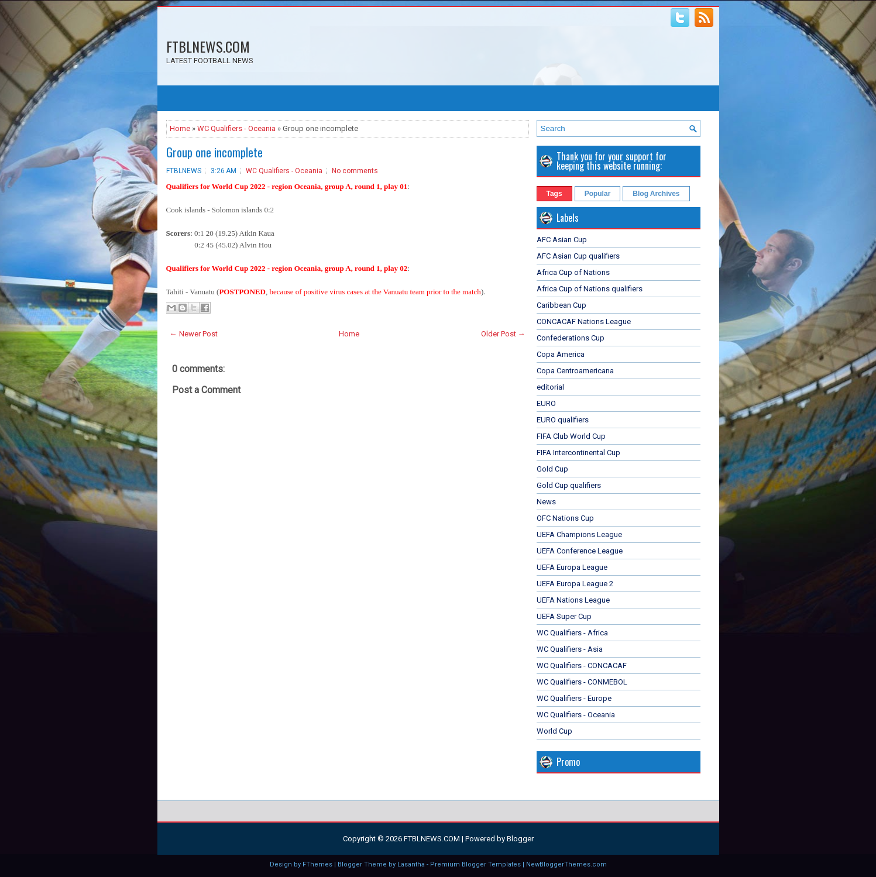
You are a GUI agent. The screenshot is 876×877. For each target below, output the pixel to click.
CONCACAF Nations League (584, 321)
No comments (355, 171)
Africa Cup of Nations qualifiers (590, 288)
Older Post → (503, 333)
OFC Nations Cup (565, 518)
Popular (598, 194)
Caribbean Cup (561, 305)
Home (180, 128)
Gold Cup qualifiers (569, 485)
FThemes (317, 864)
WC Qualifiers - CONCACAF (582, 665)
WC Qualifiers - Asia (570, 649)
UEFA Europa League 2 (575, 583)
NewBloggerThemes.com (566, 864)
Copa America (561, 354)
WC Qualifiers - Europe (574, 698)
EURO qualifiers (563, 419)
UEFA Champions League (579, 534)
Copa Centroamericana (575, 370)
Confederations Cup (570, 337)
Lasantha (411, 864)
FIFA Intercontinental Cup (578, 452)
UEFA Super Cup (564, 616)
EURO (546, 403)
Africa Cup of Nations (573, 272)
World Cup (554, 731)
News (546, 501)
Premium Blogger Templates (475, 864)
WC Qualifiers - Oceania (236, 128)
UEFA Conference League (580, 550)
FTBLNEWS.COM (208, 46)
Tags (554, 194)
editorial (550, 387)
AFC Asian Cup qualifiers (578, 256)
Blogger (520, 838)
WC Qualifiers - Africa (572, 632)
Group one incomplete (214, 152)
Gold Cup (552, 469)
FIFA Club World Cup (571, 436)
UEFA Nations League (573, 600)
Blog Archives (656, 194)
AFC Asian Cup (562, 239)
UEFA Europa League (572, 567)
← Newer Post (194, 333)
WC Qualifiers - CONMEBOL (582, 681)
